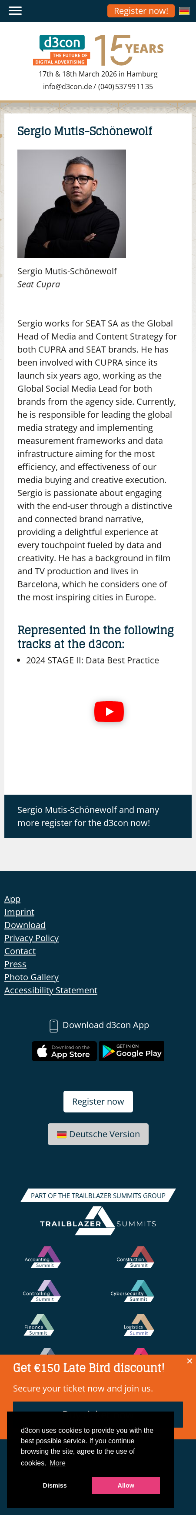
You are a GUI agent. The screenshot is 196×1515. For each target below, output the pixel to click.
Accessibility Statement (50, 990)
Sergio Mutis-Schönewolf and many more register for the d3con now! (88, 816)
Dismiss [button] (55, 1485)
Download (25, 925)
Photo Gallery (31, 977)
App (12, 899)
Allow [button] (126, 1485)
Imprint (19, 912)
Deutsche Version (98, 1134)
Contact (20, 951)
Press (15, 964)
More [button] (57, 1463)
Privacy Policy (31, 938)
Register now (98, 1101)
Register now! (141, 11)
